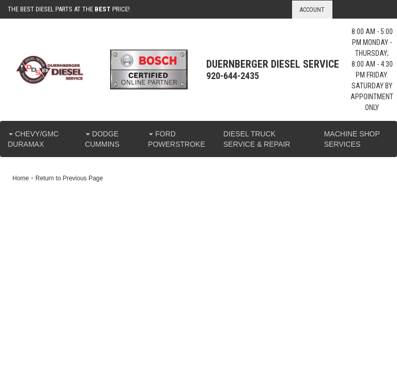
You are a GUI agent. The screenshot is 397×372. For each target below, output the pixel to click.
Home (20, 178)
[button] (38, 139)
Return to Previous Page (69, 178)
